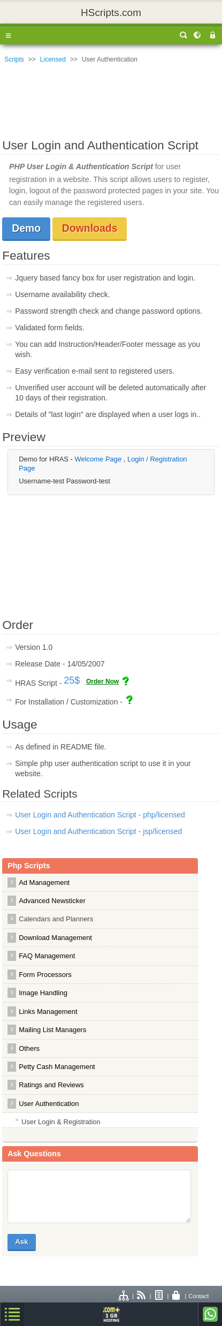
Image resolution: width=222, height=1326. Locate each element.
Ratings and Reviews (51, 1085)
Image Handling (43, 993)
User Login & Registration (61, 1122)
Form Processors (45, 975)
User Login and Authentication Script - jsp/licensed (98, 831)
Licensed (53, 59)
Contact (198, 1296)
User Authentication (49, 1104)
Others (29, 1048)
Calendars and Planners (56, 919)
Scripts (14, 59)
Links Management (48, 1011)
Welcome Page (99, 459)
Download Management (55, 938)
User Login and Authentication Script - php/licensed (100, 814)
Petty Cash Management (57, 1067)
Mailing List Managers (52, 1030)
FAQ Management (47, 956)
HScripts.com (111, 12)
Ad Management (44, 882)
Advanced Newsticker (52, 901)
